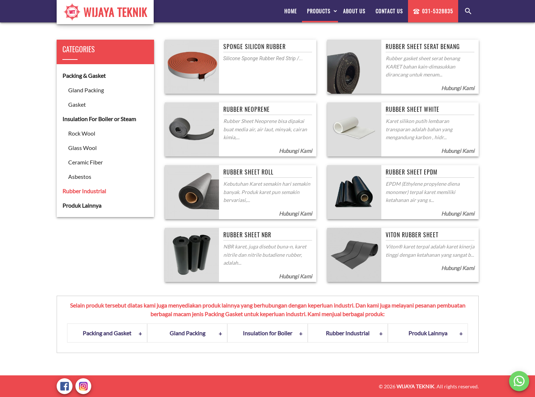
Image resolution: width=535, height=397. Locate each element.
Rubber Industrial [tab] (347, 333)
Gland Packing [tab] (187, 333)
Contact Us (389, 11)
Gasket (77, 104)
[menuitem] (290, 11)
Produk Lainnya (81, 205)
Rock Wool (81, 133)
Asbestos (79, 176)
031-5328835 (433, 11)
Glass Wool (82, 147)
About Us (354, 11)
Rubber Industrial (84, 191)
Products (318, 11)
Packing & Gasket (84, 75)
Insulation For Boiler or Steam (99, 118)
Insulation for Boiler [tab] (267, 333)
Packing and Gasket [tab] (107, 333)
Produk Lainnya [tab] (427, 333)
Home (290, 11)
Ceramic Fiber (85, 162)
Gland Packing (86, 90)
